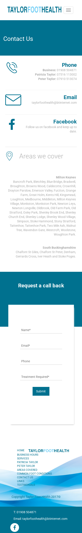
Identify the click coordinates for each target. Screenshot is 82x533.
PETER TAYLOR (26, 466)
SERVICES (23, 458)
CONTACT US (25, 477)
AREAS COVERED (27, 469)
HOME (20, 450)
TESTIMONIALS (26, 484)
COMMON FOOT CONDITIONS (34, 473)
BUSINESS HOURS (27, 454)
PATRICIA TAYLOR (27, 462)
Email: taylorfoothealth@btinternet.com (40, 518)
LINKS (20, 481)
